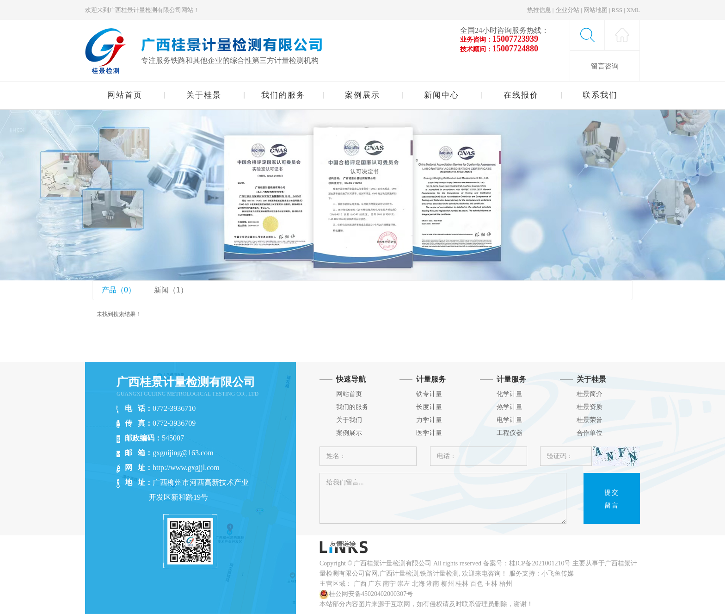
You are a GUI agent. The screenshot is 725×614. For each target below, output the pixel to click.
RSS (617, 9)
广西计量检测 (399, 573)
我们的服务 (283, 95)
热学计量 (509, 406)
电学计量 (509, 419)
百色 (476, 583)
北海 (418, 583)
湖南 (432, 583)
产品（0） (118, 290)
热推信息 (539, 9)
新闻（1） (171, 290)
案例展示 (362, 95)
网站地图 (596, 9)
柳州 (447, 583)
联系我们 (600, 95)
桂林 (461, 583)
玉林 (491, 583)
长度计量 (429, 406)
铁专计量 (429, 394)
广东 (374, 583)
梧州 (505, 583)
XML (633, 9)
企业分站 (567, 9)
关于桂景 (203, 95)
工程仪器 (509, 432)
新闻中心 (441, 95)
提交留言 (611, 499)
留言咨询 (605, 66)
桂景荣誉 (589, 419)
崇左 (403, 583)
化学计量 (509, 394)
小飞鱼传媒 (557, 573)
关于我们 (349, 419)
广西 (360, 583)
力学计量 (429, 419)
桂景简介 (589, 394)
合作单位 (589, 432)
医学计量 (429, 432)
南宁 (389, 583)
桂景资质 (589, 406)
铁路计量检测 (439, 573)
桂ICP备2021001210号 (540, 563)
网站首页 (124, 95)
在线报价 (521, 95)
